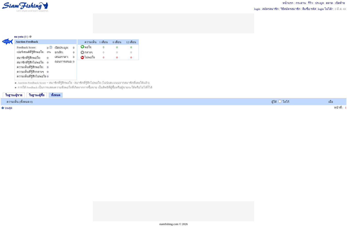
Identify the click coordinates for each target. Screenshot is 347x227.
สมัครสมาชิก (270, 9)
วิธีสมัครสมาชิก (290, 9)
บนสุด (6, 108)
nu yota (18, 36)
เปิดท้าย (340, 3)
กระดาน (301, 3)
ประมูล (319, 3)
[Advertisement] (173, 23)
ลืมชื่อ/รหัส (309, 9)
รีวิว (310, 3)
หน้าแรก (288, 3)
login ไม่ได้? (325, 9)
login (257, 9)
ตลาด (329, 3)
